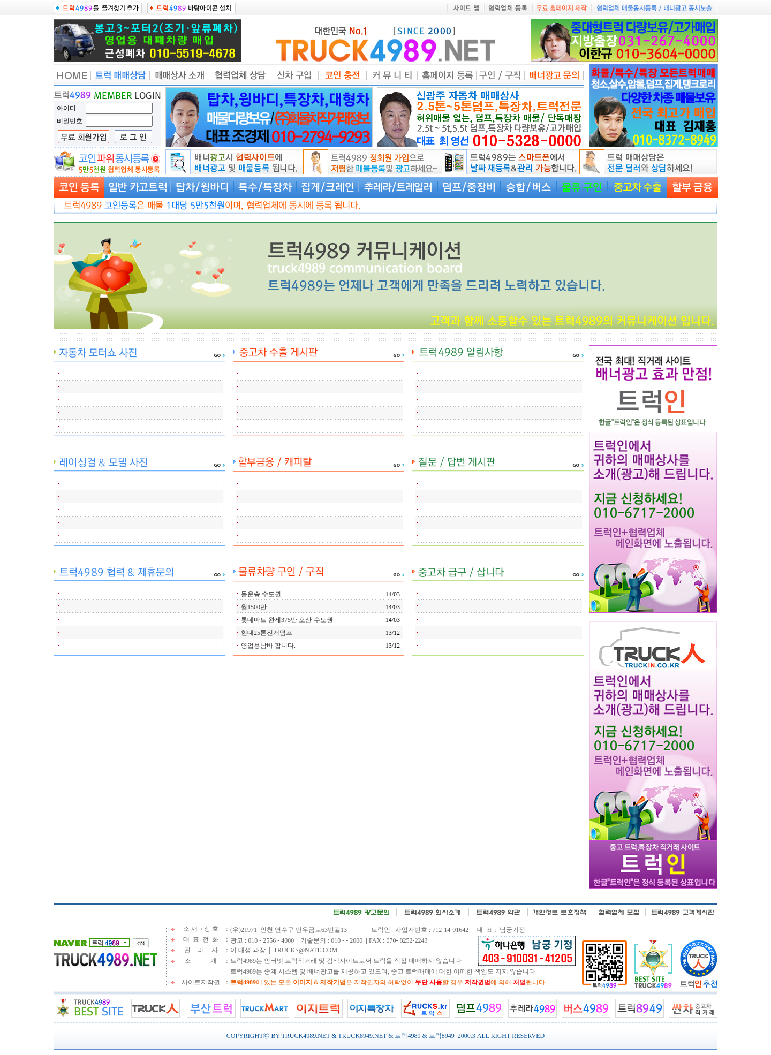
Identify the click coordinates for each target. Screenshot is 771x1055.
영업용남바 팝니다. (268, 645)
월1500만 (254, 607)
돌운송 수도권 (261, 594)
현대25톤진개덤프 (266, 632)
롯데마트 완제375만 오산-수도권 (287, 620)
